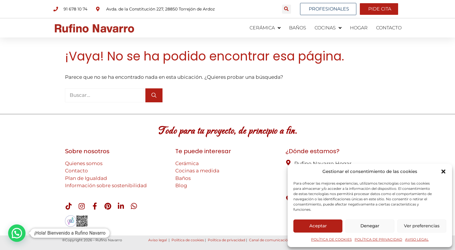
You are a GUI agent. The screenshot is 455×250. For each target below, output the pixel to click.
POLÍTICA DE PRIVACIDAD (378, 239)
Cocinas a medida (197, 171)
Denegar (369, 225)
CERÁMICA (265, 28)
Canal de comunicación (269, 240)
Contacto (76, 171)
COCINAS (328, 28)
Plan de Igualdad (86, 178)
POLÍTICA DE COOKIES (331, 239)
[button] (443, 171)
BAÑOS (297, 28)
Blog (181, 185)
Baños (183, 178)
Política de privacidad (226, 240)
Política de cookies (187, 240)
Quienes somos (83, 163)
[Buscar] (153, 95)
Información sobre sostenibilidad (106, 185)
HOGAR (359, 28)
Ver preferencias (422, 225)
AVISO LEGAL (417, 239)
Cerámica (187, 163)
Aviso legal (157, 240)
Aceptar (318, 225)
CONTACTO (389, 28)
